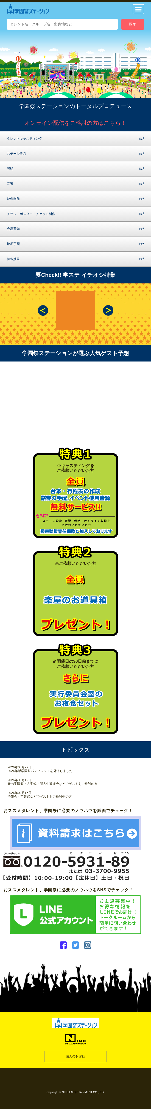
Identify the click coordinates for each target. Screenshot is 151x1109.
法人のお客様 (75, 1056)
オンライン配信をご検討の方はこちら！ (75, 123)
